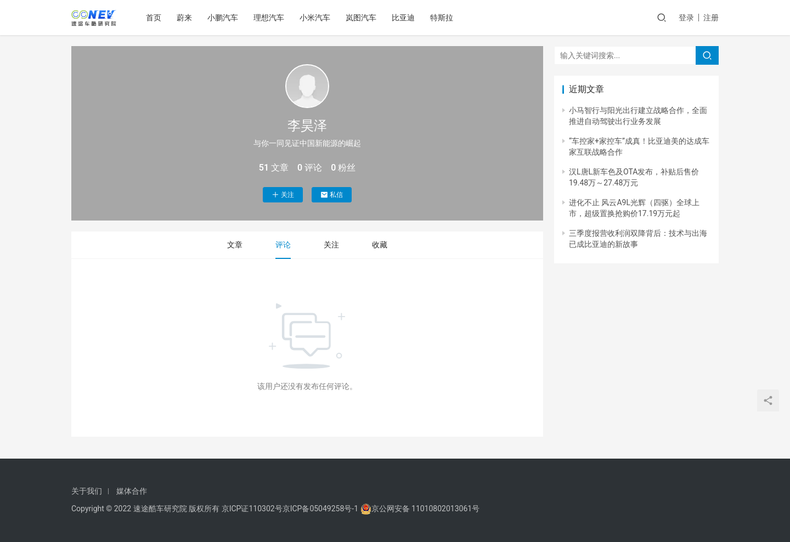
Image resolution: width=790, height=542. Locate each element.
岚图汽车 (361, 17)
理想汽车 (268, 17)
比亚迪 (403, 17)
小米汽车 (315, 17)
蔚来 (184, 17)
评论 (283, 244)
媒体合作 (131, 491)
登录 (686, 17)
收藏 (379, 244)
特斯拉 (441, 17)
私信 (331, 195)
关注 (283, 195)
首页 (153, 17)
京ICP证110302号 (252, 508)
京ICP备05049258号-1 (321, 508)
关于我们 (86, 491)
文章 (234, 244)
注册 (711, 17)
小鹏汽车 (222, 17)
